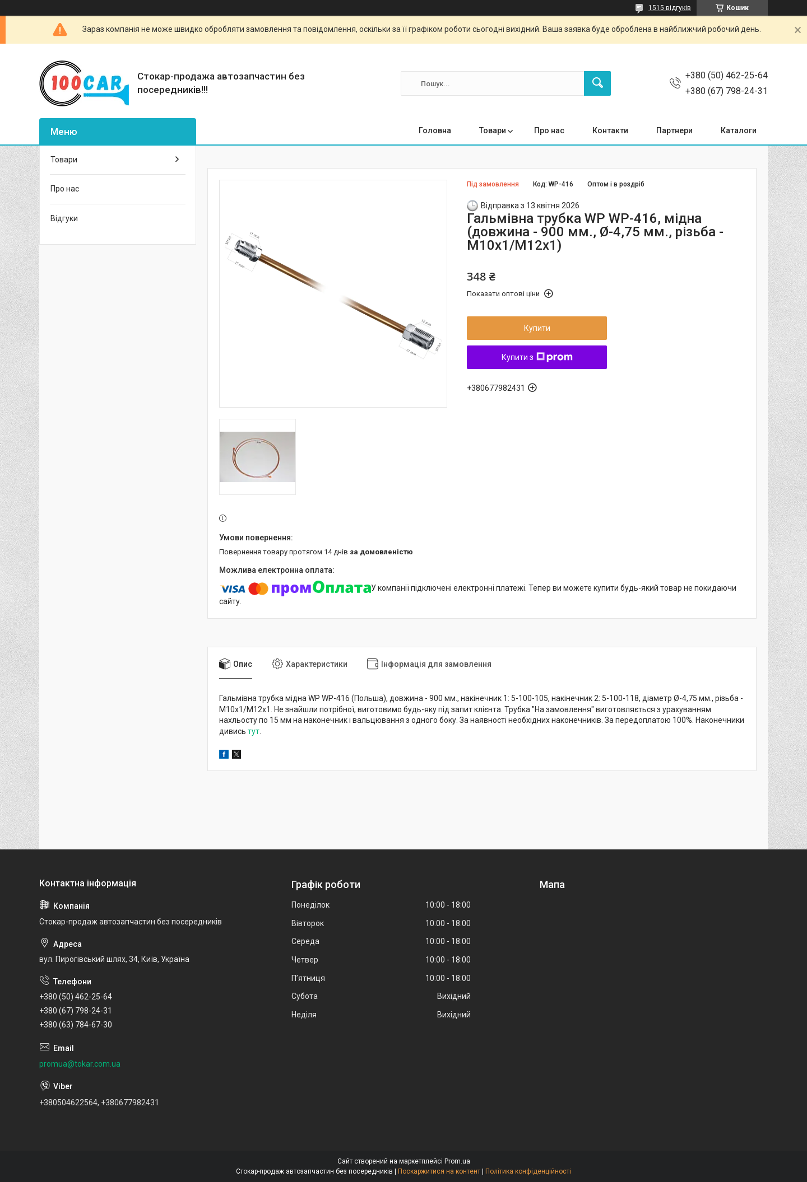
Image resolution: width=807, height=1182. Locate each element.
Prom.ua (457, 1161)
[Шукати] (597, 83)
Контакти (610, 130)
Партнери (674, 130)
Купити (537, 328)
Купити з (537, 357)
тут (253, 731)
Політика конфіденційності (528, 1171)
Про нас (549, 130)
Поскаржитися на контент (439, 1171)
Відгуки (64, 218)
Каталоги (739, 130)
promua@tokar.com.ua (79, 1063)
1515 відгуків (669, 8)
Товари (492, 130)
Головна (435, 130)
